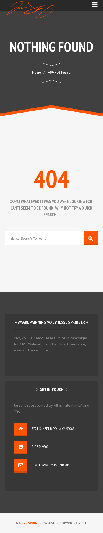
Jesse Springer (31, 523)
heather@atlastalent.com (50, 465)
